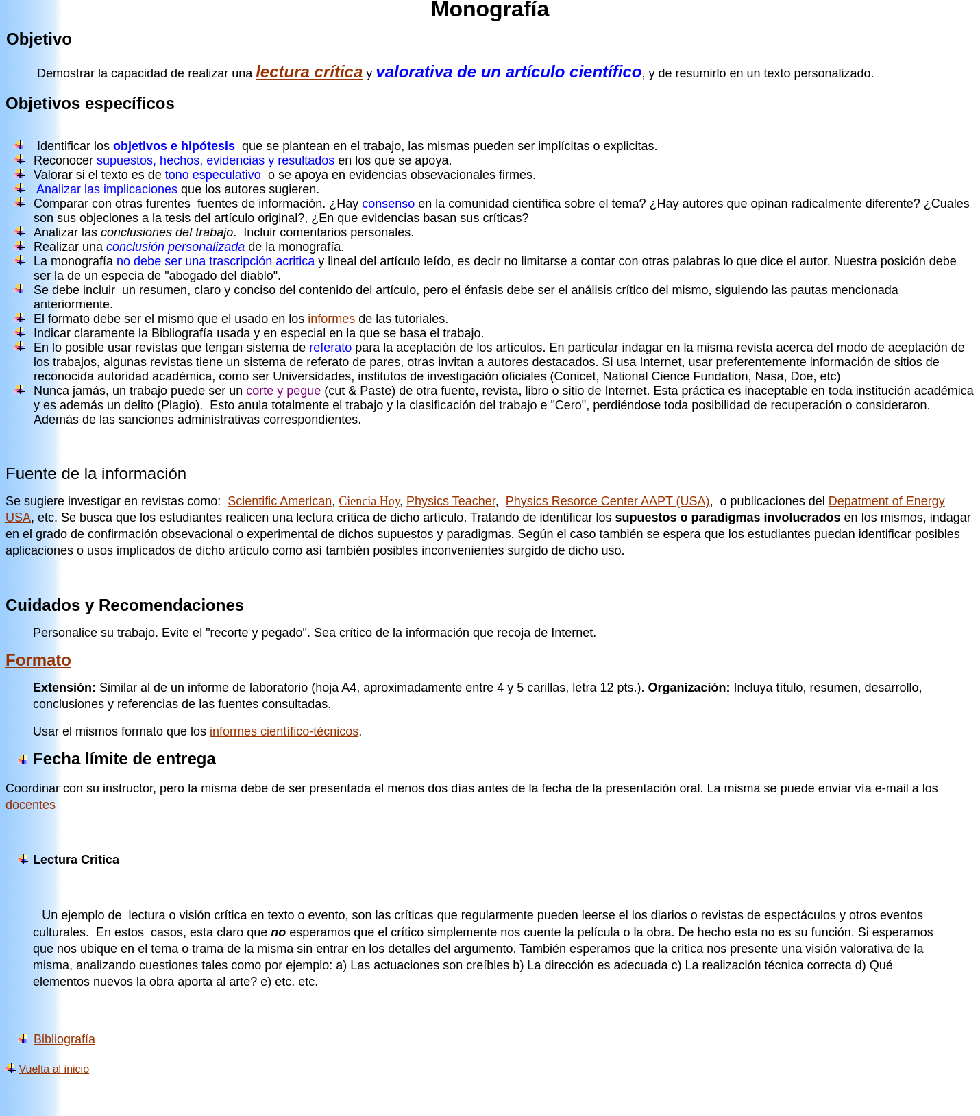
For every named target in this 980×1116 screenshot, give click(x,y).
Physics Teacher (450, 501)
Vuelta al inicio (54, 1069)
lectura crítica (309, 71)
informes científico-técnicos (284, 731)
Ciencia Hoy (369, 501)
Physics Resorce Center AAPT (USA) (608, 501)
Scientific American (280, 501)
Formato (38, 660)
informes (331, 319)
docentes (32, 805)
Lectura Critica (76, 859)
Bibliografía (64, 1039)
